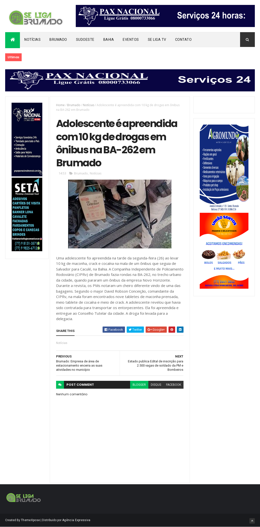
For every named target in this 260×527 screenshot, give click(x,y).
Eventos (131, 40)
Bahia (108, 40)
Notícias (32, 40)
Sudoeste (85, 40)
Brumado (58, 40)
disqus (156, 384)
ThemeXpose (30, 520)
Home (60, 105)
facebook (173, 384)
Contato (183, 40)
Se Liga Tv (157, 40)
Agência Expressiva (76, 520)
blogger (139, 384)
